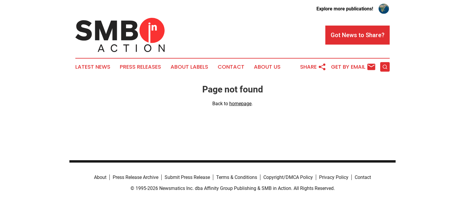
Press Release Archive (135, 177)
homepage (240, 103)
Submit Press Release (187, 177)
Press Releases (140, 67)
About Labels (189, 67)
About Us (267, 67)
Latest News (92, 67)
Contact (231, 67)
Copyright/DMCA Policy (288, 177)
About (100, 177)
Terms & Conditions (236, 177)
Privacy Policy (333, 177)
